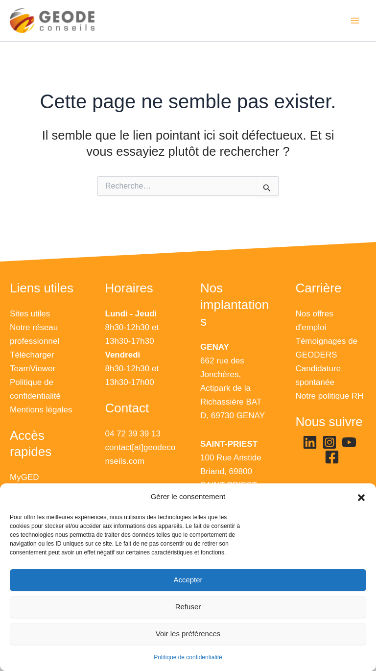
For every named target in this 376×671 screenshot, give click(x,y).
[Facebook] (332, 457)
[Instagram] (329, 442)
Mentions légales (41, 409)
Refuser (188, 606)
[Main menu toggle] (355, 20)
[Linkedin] (310, 442)
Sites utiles (30, 313)
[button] (361, 497)
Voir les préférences (188, 633)
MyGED (24, 477)
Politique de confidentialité (188, 657)
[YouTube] (349, 442)
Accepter (187, 579)
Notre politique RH (330, 396)
